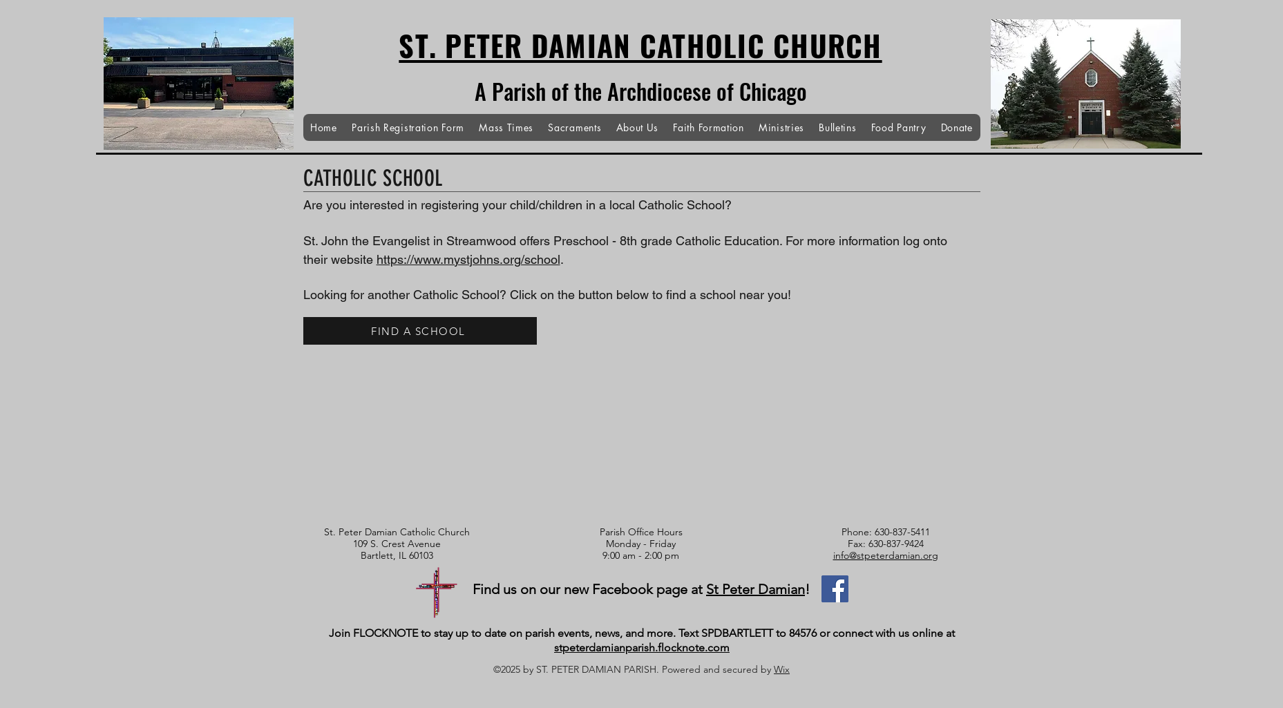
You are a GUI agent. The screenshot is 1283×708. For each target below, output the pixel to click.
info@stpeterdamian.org (885, 555)
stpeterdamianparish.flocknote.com (642, 647)
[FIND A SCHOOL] (420, 331)
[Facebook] (834, 588)
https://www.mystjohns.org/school (468, 259)
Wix (782, 669)
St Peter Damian (755, 589)
